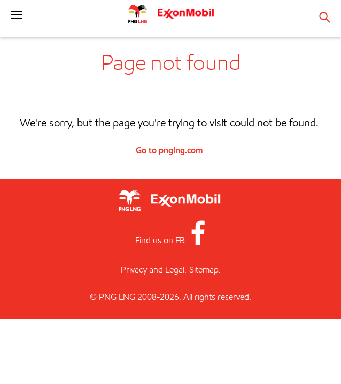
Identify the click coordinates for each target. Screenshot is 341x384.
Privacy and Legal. (154, 270)
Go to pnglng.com (169, 150)
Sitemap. (205, 270)
